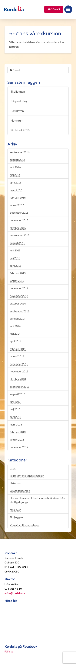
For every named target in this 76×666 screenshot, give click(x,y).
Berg (12, 468)
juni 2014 (15, 326)
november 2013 (19, 371)
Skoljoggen (18, 91)
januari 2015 (17, 280)
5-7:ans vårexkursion (35, 33)
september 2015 (19, 235)
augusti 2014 (17, 318)
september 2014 (19, 311)
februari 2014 (18, 348)
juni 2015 (15, 250)
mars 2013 (16, 424)
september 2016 (19, 152)
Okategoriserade (20, 490)
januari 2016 (17, 205)
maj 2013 (15, 409)
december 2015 (19, 212)
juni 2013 (15, 401)
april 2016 (15, 182)
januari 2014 (17, 356)
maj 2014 (15, 333)
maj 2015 (15, 258)
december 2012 (19, 447)
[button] (68, 9)
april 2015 (15, 265)
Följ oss (9, 651)
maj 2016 (15, 174)
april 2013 (15, 416)
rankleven (15, 509)
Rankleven (17, 111)
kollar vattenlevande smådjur (27, 475)
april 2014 (15, 341)
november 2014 (19, 295)
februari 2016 (18, 197)
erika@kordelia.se (15, 593)
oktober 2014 (18, 303)
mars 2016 (16, 190)
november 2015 (19, 220)
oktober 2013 (18, 379)
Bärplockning (19, 101)
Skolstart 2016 (20, 130)
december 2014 (19, 288)
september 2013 (19, 386)
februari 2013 (18, 432)
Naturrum (17, 120)
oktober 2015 (18, 227)
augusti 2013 (17, 394)
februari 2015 (18, 273)
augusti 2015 (17, 242)
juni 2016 (15, 167)
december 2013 (19, 363)
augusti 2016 (17, 159)
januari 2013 (17, 439)
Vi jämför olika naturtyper (24, 525)
